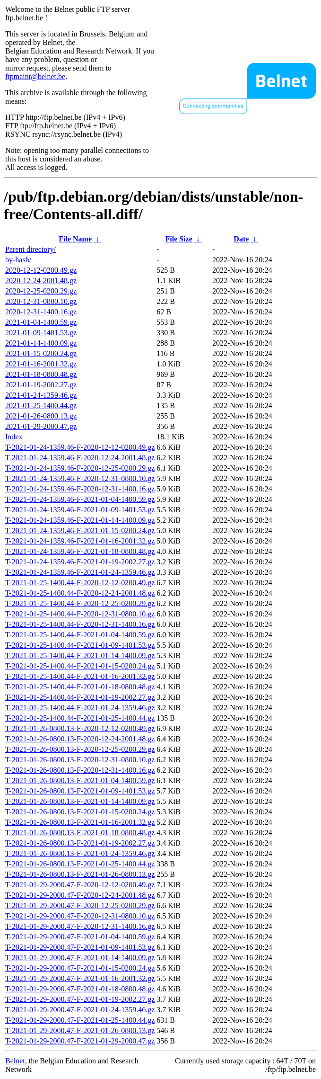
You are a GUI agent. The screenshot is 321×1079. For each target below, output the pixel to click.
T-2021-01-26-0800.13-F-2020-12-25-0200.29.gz (80, 749)
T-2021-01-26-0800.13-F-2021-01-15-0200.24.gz (80, 812)
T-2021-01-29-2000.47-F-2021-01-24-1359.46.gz (80, 1010)
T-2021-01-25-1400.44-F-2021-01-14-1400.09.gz (80, 655)
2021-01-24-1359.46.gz (41, 395)
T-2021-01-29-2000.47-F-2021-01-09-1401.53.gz (80, 947)
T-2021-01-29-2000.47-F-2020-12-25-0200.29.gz (80, 905)
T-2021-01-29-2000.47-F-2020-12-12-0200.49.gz (80, 885)
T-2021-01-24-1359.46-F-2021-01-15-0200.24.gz (80, 530)
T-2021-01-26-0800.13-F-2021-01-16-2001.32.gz (80, 822)
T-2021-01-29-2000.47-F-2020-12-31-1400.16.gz (80, 926)
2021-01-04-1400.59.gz (41, 322)
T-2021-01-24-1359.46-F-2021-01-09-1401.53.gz (80, 510)
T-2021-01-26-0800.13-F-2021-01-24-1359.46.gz (80, 853)
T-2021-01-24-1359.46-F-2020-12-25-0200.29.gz (80, 468)
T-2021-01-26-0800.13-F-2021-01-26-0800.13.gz (80, 874)
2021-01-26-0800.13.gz (41, 416)
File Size (178, 239)
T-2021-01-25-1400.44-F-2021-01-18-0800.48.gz (80, 687)
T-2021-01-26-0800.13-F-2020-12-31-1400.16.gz (80, 770)
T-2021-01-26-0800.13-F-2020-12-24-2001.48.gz (80, 739)
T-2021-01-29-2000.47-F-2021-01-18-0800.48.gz (80, 989)
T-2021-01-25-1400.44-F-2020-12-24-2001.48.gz (80, 593)
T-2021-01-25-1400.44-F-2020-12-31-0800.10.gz (80, 614)
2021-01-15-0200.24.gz (41, 353)
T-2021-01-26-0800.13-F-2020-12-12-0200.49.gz (80, 728)
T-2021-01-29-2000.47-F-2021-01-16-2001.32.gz (80, 978)
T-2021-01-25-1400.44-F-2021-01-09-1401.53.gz (80, 645)
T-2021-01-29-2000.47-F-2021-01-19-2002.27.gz (80, 999)
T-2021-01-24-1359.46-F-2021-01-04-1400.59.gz (80, 499)
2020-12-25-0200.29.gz (41, 291)
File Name (75, 239)
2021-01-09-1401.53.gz (41, 333)
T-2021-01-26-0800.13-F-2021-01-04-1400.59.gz (80, 780)
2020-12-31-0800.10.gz (41, 301)
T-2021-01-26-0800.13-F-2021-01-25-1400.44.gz (80, 864)
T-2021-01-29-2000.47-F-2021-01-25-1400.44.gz (80, 1020)
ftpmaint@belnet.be (35, 76)
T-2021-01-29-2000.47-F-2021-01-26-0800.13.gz (80, 1030)
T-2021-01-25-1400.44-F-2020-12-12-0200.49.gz (80, 583)
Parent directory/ (30, 249)
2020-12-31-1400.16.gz (41, 312)
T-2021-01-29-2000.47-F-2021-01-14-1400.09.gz (80, 958)
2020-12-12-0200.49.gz (41, 270)
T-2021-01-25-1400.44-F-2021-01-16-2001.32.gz (80, 676)
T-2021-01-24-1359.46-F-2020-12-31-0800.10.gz (80, 478)
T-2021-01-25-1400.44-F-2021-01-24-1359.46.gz (80, 708)
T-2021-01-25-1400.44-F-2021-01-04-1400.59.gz (80, 635)
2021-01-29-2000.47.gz (41, 426)
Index (13, 437)
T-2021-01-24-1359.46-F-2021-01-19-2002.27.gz (80, 562)
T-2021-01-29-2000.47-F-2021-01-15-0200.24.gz (80, 968)
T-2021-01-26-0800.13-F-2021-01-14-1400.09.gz (80, 801)
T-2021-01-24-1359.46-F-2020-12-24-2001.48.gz (80, 458)
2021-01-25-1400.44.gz (41, 405)
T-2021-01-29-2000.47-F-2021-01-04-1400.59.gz (80, 937)
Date (241, 239)
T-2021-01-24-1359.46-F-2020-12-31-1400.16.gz (80, 489)
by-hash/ (18, 260)
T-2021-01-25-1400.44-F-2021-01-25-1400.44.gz (80, 718)
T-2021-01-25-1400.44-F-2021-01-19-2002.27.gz (80, 697)
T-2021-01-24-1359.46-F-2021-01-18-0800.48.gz (80, 551)
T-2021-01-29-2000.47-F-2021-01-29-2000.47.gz (80, 1041)
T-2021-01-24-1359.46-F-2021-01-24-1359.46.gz (80, 572)
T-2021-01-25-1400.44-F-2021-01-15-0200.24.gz (80, 666)
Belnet (15, 1061)
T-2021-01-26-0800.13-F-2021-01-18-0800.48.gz (80, 833)
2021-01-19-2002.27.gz (41, 385)
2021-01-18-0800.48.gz (41, 374)
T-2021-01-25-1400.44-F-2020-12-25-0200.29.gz (80, 603)
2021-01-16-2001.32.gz (41, 364)
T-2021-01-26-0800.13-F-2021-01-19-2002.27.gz (80, 843)
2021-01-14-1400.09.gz (41, 343)
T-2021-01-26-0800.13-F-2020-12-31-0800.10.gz (80, 760)
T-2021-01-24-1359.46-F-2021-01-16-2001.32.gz (80, 541)
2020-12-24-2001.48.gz (41, 280)
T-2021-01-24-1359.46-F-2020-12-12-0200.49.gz (80, 447)
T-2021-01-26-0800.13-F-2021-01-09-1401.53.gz (80, 791)
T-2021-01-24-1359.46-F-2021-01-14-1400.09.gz (80, 520)
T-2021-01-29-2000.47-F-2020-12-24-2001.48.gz (80, 895)
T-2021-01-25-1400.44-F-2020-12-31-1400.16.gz (80, 624)
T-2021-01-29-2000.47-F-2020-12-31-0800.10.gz (80, 916)
